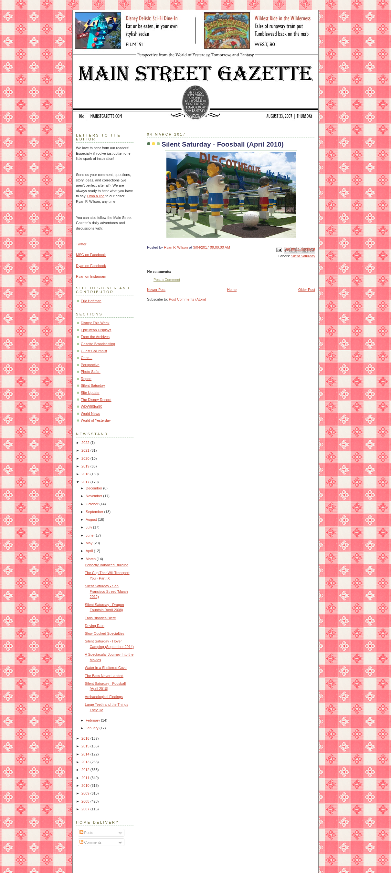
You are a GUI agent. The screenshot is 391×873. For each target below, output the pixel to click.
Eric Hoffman (91, 301)
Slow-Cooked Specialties (104, 633)
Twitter (81, 244)
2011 (85, 778)
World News (90, 414)
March (91, 559)
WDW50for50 (91, 406)
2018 (85, 474)
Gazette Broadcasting (98, 344)
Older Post (306, 290)
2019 (85, 466)
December (94, 488)
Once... (86, 358)
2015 (85, 746)
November (94, 496)
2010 (85, 785)
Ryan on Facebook (91, 266)
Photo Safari (90, 372)
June (90, 535)
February (93, 720)
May (89, 543)
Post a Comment (166, 280)
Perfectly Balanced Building (106, 565)
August (92, 519)
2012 (85, 770)
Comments (90, 842)
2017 (85, 482)
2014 (85, 754)
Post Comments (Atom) (187, 299)
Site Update (90, 393)
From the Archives (95, 337)
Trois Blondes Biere (100, 618)
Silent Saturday (303, 256)
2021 (85, 450)
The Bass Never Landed (104, 676)
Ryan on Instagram (91, 276)
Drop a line (95, 196)
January (92, 728)
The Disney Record (96, 400)
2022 (85, 443)
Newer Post (156, 290)
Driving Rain (94, 626)
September (95, 512)
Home (232, 290)
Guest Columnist (94, 351)
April (90, 551)
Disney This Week (95, 323)
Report (86, 379)
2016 (85, 738)
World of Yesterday (96, 420)
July (89, 527)
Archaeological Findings (104, 697)
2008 (85, 801)
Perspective (90, 365)
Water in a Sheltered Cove (106, 668)
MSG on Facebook (91, 255)
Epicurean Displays (96, 330)
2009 (85, 793)
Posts (86, 833)
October (92, 504)
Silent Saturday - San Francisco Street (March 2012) (106, 591)
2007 (85, 809)
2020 (85, 458)
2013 (85, 762)
